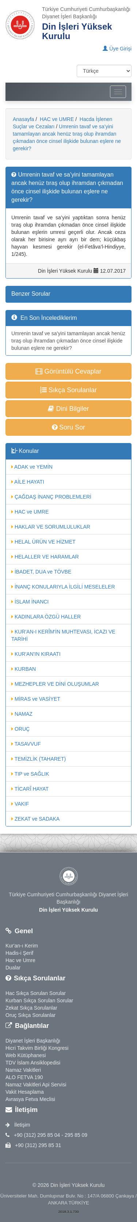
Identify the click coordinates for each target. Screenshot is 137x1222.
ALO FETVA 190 (24, 1077)
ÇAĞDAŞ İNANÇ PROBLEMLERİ (51, 497)
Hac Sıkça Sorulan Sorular (35, 993)
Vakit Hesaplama (24, 1092)
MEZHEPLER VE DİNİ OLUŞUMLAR (55, 684)
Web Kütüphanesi (25, 1055)
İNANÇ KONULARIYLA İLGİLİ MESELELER (63, 587)
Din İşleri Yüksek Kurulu (77, 31)
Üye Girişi (117, 49)
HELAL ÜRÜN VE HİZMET (43, 542)
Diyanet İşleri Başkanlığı (32, 1041)
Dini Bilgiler (68, 408)
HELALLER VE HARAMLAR (45, 557)
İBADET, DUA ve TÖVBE (41, 572)
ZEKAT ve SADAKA (35, 819)
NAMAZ (22, 714)
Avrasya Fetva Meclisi (30, 1099)
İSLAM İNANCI (30, 602)
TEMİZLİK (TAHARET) (38, 759)
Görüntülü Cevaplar (68, 371)
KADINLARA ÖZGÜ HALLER (46, 617)
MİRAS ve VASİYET (35, 699)
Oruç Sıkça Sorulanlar (30, 1015)
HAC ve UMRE (56, 119)
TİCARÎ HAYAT (30, 789)
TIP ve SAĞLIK (30, 774)
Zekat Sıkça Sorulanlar (31, 1008)
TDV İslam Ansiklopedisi (32, 1063)
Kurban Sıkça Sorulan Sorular (39, 1000)
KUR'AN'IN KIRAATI (36, 654)
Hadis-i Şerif (19, 953)
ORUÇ (20, 729)
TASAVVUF (26, 744)
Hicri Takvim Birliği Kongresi (36, 1048)
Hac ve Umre (20, 960)
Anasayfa (23, 119)
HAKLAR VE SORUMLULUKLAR (50, 527)
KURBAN (23, 669)
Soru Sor (68, 427)
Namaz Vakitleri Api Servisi (35, 1084)
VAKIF (20, 804)
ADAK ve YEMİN (32, 467)
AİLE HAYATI (27, 482)
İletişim (17, 1125)
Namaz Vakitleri (23, 1070)
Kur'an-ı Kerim (21, 946)
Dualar (12, 968)
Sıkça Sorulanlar (68, 390)
